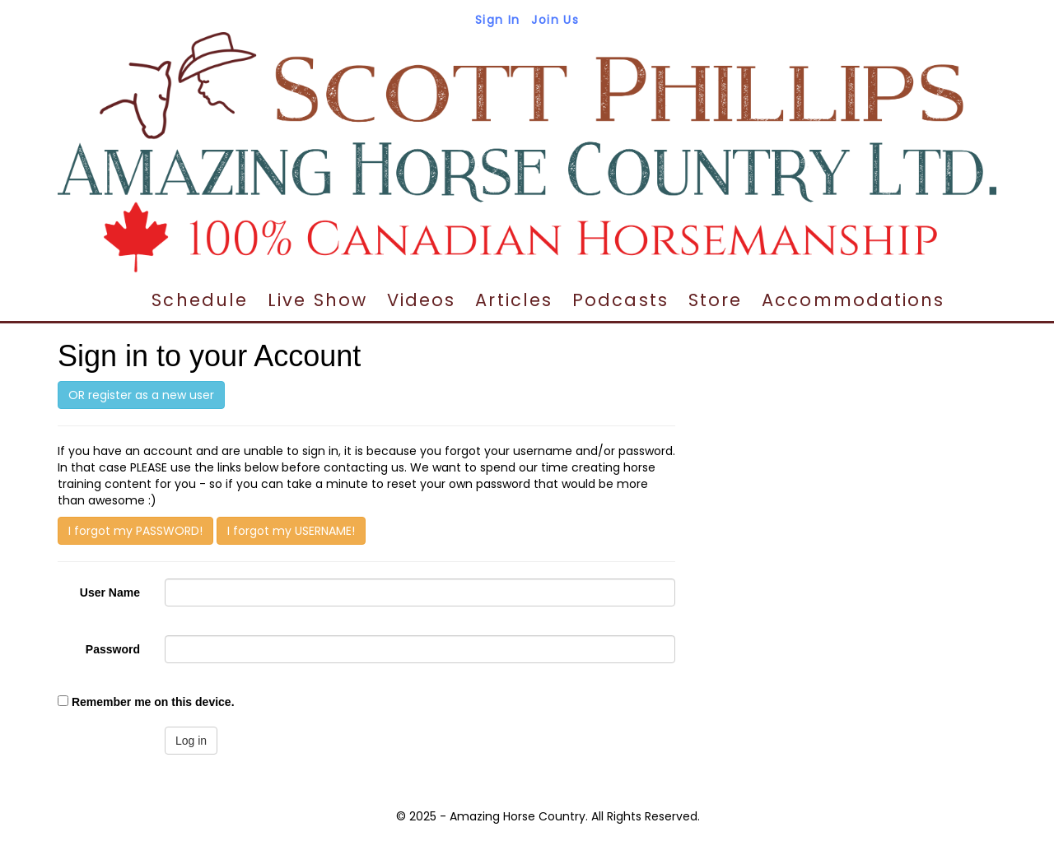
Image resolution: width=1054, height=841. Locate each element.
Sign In (497, 20)
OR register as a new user (141, 395)
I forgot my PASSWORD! (135, 531)
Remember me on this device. (153, 702)
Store (715, 300)
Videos (421, 300)
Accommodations (853, 300)
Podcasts (620, 300)
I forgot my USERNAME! (291, 531)
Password (113, 649)
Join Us (555, 20)
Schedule (200, 300)
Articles (514, 300)
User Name (110, 592)
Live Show (317, 300)
